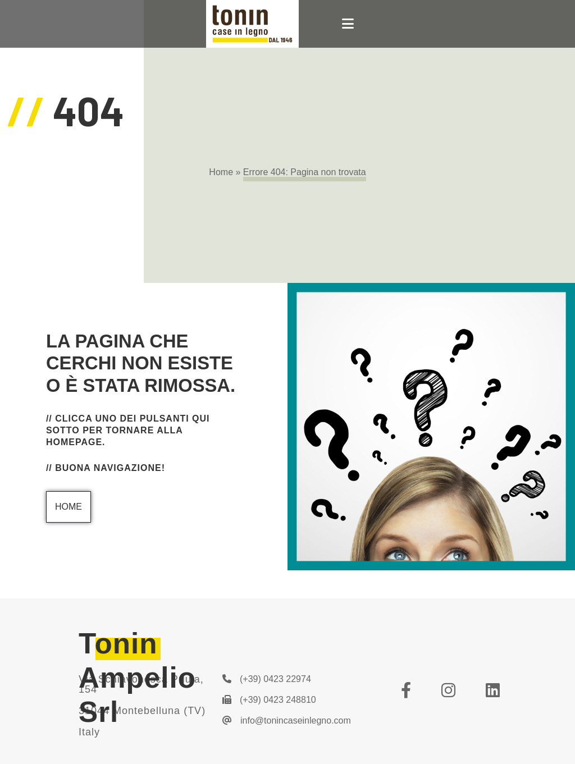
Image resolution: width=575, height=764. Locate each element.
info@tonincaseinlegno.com (286, 720)
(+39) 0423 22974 (266, 679)
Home (221, 172)
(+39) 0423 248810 (269, 699)
